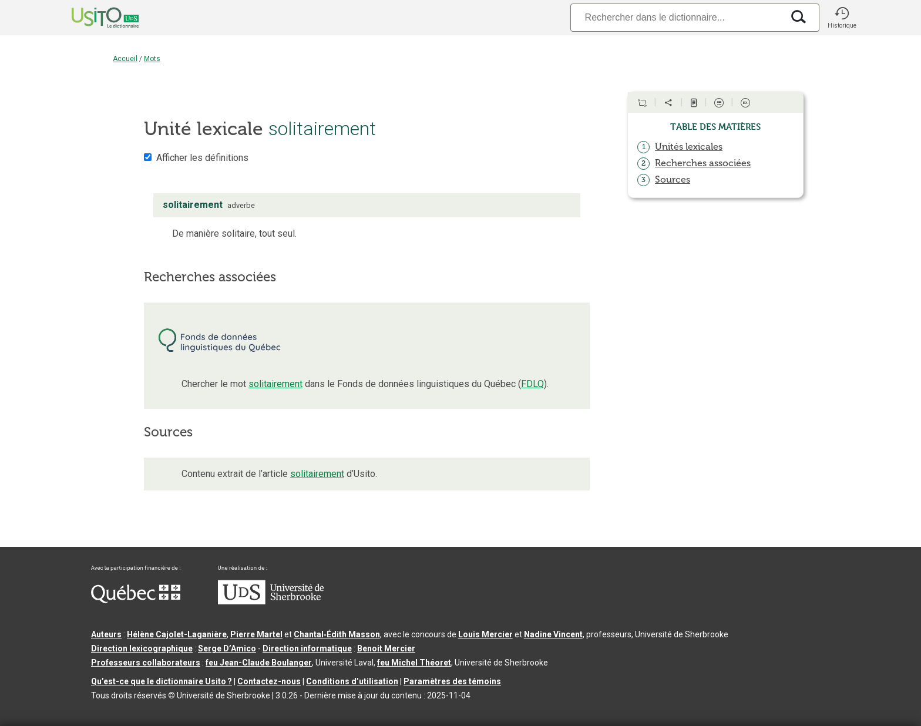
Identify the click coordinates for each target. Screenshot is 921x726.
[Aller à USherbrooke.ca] (271, 601)
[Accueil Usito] (92, 17)
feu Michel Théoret (414, 662)
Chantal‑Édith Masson (337, 634)
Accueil (125, 59)
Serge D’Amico (227, 648)
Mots (152, 59)
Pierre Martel (256, 634)
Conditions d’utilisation (352, 681)
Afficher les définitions (202, 157)
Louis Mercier (485, 634)
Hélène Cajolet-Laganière (177, 634)
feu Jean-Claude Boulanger (259, 662)
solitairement (275, 383)
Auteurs (106, 634)
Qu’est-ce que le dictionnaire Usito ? (161, 681)
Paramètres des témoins (452, 681)
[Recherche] (676, 17)
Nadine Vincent (553, 634)
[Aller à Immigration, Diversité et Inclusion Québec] (135, 600)
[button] (841, 17)
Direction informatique (307, 648)
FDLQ (532, 383)
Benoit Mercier (386, 648)
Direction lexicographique (142, 648)
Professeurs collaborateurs (145, 662)
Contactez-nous (269, 681)
